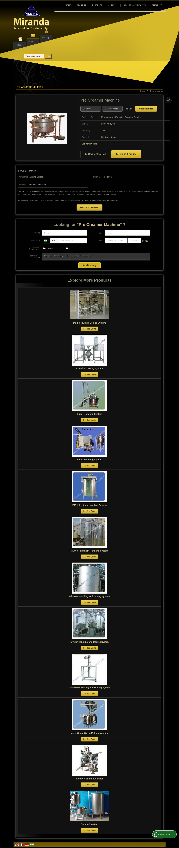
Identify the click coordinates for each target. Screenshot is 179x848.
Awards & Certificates (135, 5)
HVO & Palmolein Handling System (89, 551)
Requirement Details (34, 257)
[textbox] (112, 109)
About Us (81, 5)
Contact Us (32, 41)
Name (37, 232)
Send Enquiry (126, 154)
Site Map (45, 37)
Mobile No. (35, 240)
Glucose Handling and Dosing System (89, 596)
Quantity (99, 240)
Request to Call (95, 154)
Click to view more (89, 144)
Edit (129, 109)
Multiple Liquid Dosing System (89, 323)
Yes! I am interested (89, 207)
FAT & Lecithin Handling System (89, 505)
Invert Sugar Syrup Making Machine (90, 733)
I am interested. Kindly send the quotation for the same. (96, 256)
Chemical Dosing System (89, 368)
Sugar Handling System (89, 414)
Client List (157, 5)
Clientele (112, 5)
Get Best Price (146, 109)
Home (19, 45)
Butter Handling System (89, 459)
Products (97, 5)
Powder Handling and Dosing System (89, 642)
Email (101, 232)
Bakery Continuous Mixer (89, 778)
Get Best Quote (89, 329)
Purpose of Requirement (34, 248)
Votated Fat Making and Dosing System (89, 687)
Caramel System (89, 824)
